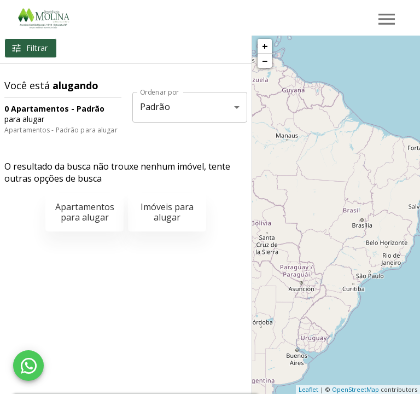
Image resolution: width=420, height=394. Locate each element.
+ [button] (265, 46)
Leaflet (308, 389)
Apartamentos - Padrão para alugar (61, 130)
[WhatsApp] (28, 365)
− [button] (264, 60)
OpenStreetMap (355, 389)
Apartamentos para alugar (84, 212)
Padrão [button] (155, 107)
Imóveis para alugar (167, 212)
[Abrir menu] (386, 19)
